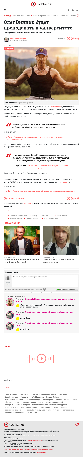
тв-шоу (57, 410)
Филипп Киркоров (63, 400)
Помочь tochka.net (22, 16)
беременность (37, 402)
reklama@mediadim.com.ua (34, 440)
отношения (45, 407)
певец (34, 216)
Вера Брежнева (11, 397)
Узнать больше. (41, 452)
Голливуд (24, 397)
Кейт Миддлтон (37, 397)
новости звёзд (33, 218)
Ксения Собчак (52, 397)
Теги (7, 388)
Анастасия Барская (18, 38)
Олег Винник (55, 107)
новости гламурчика (58, 405)
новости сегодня (51, 218)
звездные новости (12, 405)
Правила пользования (10, 449)
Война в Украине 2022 (41, 16)
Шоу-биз (8, 402)
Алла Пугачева (11, 394)
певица (64, 407)
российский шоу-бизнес (14, 410)
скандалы (41, 410)
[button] (73, 10)
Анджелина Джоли (48, 394)
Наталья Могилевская (14, 400)
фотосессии (32, 412)
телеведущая (68, 410)
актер (17, 402)
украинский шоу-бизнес (14, 412)
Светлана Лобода (33, 400)
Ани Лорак (63, 394)
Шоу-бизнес (9, 48)
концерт (26, 405)
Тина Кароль (48, 400)
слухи (49, 410)
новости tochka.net (18, 216)
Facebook (28, 203)
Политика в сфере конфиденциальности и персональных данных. (35, 449)
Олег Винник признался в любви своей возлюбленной (21, 260)
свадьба (30, 410)
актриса (25, 402)
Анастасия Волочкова (29, 394)
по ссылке (64, 182)
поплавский (62, 216)
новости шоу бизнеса (29, 407)
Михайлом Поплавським (39, 165)
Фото (75, 400)
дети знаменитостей (54, 402)
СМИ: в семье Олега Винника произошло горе (58, 261)
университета (16, 218)
